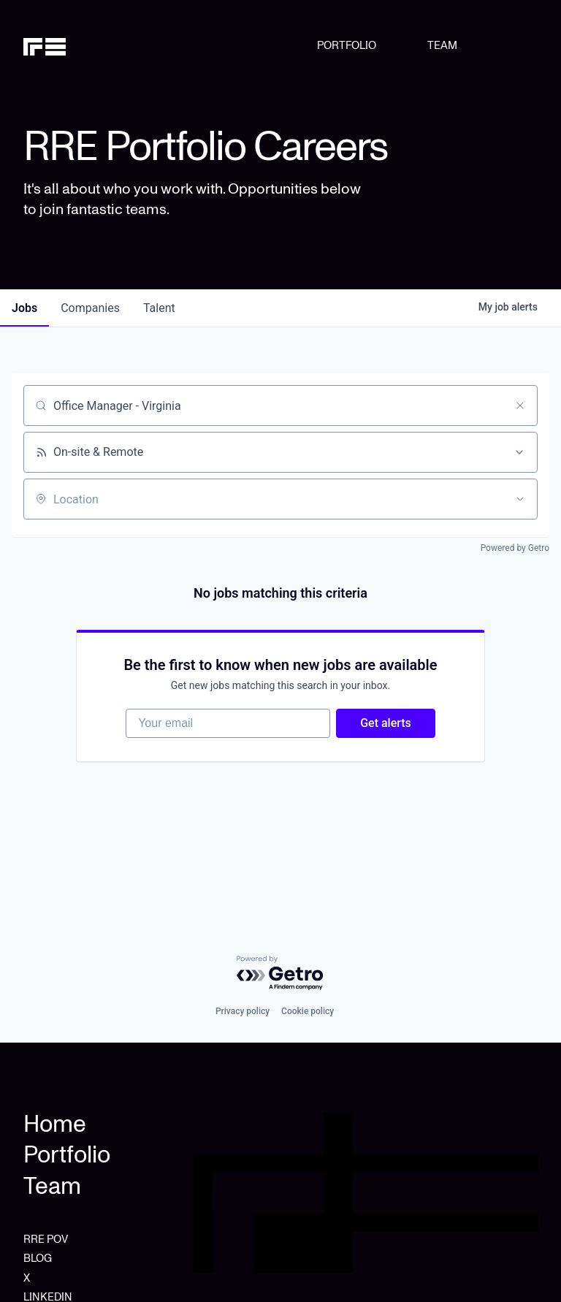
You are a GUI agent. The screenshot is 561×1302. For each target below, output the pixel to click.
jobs (24, 308)
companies (90, 308)
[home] (60, 45)
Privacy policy (242, 1011)
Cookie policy (307, 1011)
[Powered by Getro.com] (280, 973)
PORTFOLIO (346, 45)
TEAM (442, 45)
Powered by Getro (515, 548)
